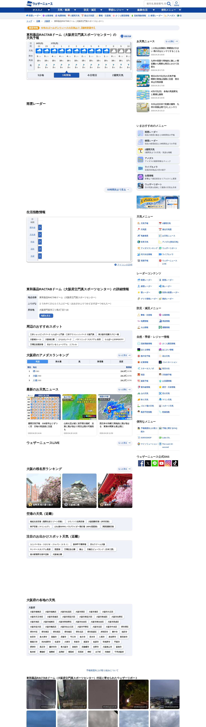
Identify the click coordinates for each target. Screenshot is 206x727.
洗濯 (32, 256)
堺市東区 (45, 632)
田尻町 (81, 652)
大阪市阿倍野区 (65, 622)
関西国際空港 (108, 527)
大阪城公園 (50, 339)
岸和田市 (104, 632)
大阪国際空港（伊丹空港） (99, 522)
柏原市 (96, 642)
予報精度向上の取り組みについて (102, 670)
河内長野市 (46, 642)
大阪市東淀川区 (85, 617)
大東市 (67, 642)
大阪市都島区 (35, 612)
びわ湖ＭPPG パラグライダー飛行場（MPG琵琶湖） (77, 527)
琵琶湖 (57, 549)
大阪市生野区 (117, 617)
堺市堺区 (124, 627)
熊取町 (71, 652)
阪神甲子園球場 (79, 544)
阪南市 (119, 647)
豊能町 (42, 652)
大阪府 (47, 21)
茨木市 (92, 637)
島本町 (33, 652)
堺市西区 (56, 632)
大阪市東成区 (101, 617)
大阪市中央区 (111, 627)
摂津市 (33, 647)
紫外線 (32, 227)
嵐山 (81, 549)
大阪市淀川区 (35, 627)
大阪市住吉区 (81, 622)
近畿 (38, 21)
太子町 (98, 652)
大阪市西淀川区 (68, 617)
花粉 (32, 249)
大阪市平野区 (83, 627)
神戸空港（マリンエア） (40, 527)
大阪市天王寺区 (36, 617)
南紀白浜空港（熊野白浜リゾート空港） (47, 522)
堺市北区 (79, 632)
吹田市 (33, 637)
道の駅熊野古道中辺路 (39, 554)
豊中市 (115, 632)
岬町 (89, 652)
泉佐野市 (112, 637)
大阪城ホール (35, 339)
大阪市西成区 (113, 622)
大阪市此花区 (66, 612)
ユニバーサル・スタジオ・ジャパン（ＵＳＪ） (49, 544)
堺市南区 (68, 632)
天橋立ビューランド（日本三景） (101, 549)
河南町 (107, 652)
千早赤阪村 (119, 652)
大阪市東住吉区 (97, 622)
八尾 (35, 380)
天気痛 (32, 235)
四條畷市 (85, 647)
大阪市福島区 (50, 612)
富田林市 (123, 637)
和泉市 (77, 642)
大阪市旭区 (34, 622)
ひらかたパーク (65, 339)
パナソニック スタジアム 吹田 (88, 339)
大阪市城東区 (49, 622)
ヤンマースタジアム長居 (40, 549)
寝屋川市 (33, 642)
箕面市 (86, 642)
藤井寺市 (53, 647)
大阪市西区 (80, 612)
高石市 (42, 647)
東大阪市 (64, 647)
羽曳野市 (106, 642)
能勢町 (52, 652)
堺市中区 (33, 632)
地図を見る (45, 316)
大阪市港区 (93, 612)
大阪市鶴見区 (50, 627)
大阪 (35, 376)
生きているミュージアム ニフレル (62, 344)
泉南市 (75, 647)
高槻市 (54, 637)
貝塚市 (63, 637)
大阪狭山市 (107, 647)
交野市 (96, 647)
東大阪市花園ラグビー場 (108, 334)
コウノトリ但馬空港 (76, 522)
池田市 (124, 632)
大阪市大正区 (107, 612)
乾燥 (32, 242)
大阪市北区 (97, 627)
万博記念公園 (69, 549)
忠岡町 (61, 652)
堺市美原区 (92, 632)
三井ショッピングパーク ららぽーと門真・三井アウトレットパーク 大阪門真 (62, 334)
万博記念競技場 (36, 344)
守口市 (73, 637)
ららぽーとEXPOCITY (114, 339)
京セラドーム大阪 (97, 544)
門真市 (117, 642)
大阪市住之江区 (66, 627)
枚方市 (82, 637)
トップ (29, 21)
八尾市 (102, 637)
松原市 (57, 642)
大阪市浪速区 (52, 617)
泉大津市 (43, 637)
